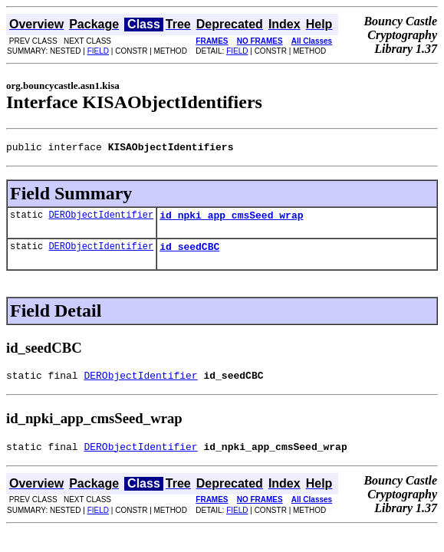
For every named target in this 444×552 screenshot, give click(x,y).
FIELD (98, 51)
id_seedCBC (189, 253)
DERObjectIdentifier (100, 218)
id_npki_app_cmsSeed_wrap (231, 219)
